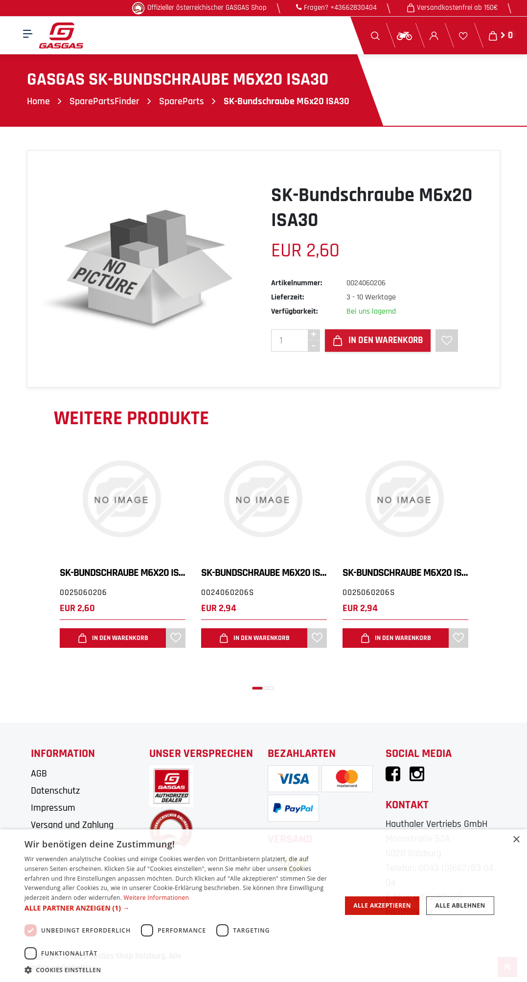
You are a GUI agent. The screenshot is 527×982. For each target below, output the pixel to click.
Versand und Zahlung (72, 825)
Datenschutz (55, 790)
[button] (257, 688)
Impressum (53, 807)
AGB (39, 773)
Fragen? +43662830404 (336, 7)
